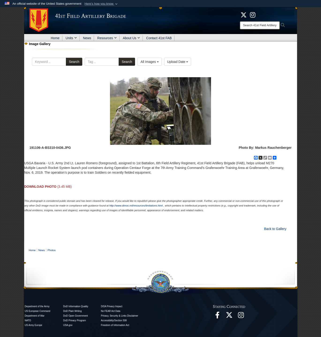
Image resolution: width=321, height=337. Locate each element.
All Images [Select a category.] (149, 62)
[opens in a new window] (252, 14)
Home (55, 38)
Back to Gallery (275, 229)
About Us (131, 38)
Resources (107, 38)
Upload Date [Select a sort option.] (177, 62)
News (87, 38)
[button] (101, 3)
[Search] (260, 25)
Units (71, 38)
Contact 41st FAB (159, 38)
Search (74, 62)
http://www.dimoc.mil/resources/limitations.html (135, 205)
